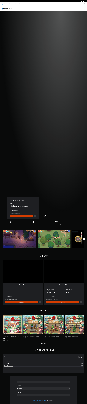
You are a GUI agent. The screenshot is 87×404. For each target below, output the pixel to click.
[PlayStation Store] (7, 7)
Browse (55, 7)
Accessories (21, 3)
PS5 (9, 3)
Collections (36, 7)
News (26, 3)
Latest (30, 7)
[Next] (84, 238)
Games (5, 3)
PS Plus (16, 3)
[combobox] (43, 380)
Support (34, 3)
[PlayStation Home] (2, 3)
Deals (42, 7)
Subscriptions (49, 7)
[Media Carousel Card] (19, 238)
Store (30, 3)
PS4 (12, 3)
